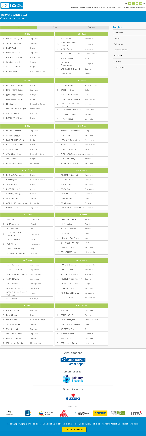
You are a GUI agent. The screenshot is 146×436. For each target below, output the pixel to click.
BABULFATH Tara (68, 194)
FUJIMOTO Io (12, 208)
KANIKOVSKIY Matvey (70, 131)
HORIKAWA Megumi (15, 288)
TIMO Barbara (12, 284)
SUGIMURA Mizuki (14, 334)
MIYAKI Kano (66, 184)
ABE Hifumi (66, 39)
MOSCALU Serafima (69, 274)
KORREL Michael (68, 145)
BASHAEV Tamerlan (15, 175)
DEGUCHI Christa (68, 219)
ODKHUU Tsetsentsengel (17, 203)
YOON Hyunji (11, 320)
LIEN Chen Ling (67, 233)
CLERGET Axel (12, 149)
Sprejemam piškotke (74, 430)
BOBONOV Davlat (14, 163)
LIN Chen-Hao (67, 198)
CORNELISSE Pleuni (69, 252)
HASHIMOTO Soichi (14, 90)
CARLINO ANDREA (14, 67)
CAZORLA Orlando (14, 113)
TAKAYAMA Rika (13, 324)
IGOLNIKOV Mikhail (14, 145)
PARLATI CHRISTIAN (15, 140)
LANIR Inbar (11, 315)
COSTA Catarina (67, 189)
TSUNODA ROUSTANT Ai (71, 279)
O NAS (126, 8)
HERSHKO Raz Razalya (70, 324)
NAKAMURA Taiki (13, 53)
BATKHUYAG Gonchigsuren (72, 154)
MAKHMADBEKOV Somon (72, 110)
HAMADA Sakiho (13, 338)
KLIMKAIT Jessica (68, 229)
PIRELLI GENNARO (69, 149)
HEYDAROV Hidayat (14, 85)
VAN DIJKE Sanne (68, 265)
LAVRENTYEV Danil (14, 118)
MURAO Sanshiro (13, 131)
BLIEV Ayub (11, 48)
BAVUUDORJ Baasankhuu (72, 208)
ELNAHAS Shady (68, 159)
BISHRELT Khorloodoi (15, 253)
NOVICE (82, 8)
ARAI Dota (65, 135)
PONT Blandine (67, 203)
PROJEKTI (140, 8)
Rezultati (118, 56)
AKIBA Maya (66, 338)
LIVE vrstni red (120, 67)
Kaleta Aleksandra (14, 248)
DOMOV (74, 8)
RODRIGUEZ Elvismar (70, 293)
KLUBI (132, 8)
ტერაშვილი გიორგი (14, 95)
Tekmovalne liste (121, 50)
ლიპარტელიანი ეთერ (70, 243)
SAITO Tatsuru (12, 198)
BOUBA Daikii (67, 58)
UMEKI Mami (12, 329)
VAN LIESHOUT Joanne (16, 274)
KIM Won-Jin (11, 71)
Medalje (117, 61)
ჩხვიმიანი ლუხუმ (13, 62)
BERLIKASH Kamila (69, 343)
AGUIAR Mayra (12, 310)
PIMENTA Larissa (13, 239)
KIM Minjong (11, 180)
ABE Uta (10, 219)
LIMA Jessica (66, 224)
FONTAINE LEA (67, 315)
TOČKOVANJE (92, 8)
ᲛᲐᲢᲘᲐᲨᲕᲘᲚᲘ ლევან (15, 194)
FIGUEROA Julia (68, 180)
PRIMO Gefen (12, 229)
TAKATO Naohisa (13, 43)
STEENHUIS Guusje (14, 343)
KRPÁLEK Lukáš (13, 189)
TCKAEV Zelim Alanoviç (71, 99)
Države (117, 38)
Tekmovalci (118, 44)
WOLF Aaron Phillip (69, 163)
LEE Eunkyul (11, 104)
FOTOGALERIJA (116, 8)
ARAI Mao (65, 310)
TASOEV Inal (11, 184)
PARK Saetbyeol (68, 320)
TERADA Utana (67, 288)
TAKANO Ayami (67, 247)
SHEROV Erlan (12, 159)
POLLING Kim (67, 298)
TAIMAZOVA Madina (69, 284)
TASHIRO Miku (12, 265)
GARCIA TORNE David (70, 69)
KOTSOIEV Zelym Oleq (70, 140)
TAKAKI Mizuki (12, 279)
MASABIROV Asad (68, 114)
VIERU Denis (66, 49)
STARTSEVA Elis (67, 329)
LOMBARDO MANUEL (16, 99)
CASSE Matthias (67, 90)
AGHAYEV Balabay (14, 57)
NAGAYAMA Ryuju (14, 39)
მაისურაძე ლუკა (13, 135)
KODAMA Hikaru (68, 334)
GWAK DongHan (13, 154)
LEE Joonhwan (67, 85)
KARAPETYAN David (69, 95)
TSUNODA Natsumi (69, 175)
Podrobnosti (119, 32)
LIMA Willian (66, 74)
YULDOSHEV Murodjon (16, 109)
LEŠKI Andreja (12, 299)
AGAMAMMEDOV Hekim (71, 54)
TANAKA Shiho (67, 270)
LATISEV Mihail (67, 119)
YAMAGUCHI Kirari (14, 270)
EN (144, 3)
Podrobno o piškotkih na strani (125, 424)
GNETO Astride (12, 224)
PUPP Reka (11, 244)
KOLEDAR (103, 8)
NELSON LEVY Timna (70, 238)
